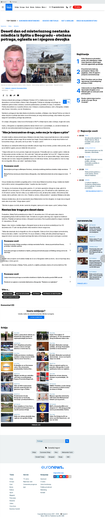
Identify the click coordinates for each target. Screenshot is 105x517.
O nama (43, 481)
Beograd (51, 457)
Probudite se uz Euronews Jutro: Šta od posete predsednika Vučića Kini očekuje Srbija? (23, 367)
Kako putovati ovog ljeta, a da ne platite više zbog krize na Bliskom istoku (96, 276)
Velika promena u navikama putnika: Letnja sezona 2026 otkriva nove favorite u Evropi (24, 357)
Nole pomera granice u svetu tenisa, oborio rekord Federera (92, 173)
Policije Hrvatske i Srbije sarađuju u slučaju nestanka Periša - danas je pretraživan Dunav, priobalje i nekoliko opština (34, 245)
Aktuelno (16, 26)
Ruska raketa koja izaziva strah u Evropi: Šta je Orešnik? (90, 100)
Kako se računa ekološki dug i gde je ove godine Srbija (24, 417)
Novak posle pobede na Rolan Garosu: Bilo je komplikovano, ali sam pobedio (93, 140)
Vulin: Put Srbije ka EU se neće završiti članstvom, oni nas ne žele (60, 418)
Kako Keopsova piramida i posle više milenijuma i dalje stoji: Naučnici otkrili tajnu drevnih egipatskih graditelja (92, 61)
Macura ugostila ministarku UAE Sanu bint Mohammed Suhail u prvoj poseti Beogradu (59, 397)
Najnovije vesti (27, 481)
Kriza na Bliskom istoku (87, 21)
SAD (68, 457)
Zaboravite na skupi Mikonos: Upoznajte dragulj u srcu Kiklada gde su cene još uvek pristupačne (92, 91)
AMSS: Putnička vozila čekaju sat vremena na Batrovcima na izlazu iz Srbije (60, 387)
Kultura (38, 7)
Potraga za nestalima (52, 293)
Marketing (44, 490)
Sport (11, 492)
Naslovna (3, 26)
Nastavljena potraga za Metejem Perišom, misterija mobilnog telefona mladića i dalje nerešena (36, 169)
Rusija (60, 457)
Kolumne (12, 500)
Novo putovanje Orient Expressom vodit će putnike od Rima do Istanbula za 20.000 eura (95, 264)
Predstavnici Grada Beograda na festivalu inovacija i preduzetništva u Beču (24, 397)
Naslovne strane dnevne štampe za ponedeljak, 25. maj (59, 377)
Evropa (22, 7)
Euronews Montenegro (29, 21)
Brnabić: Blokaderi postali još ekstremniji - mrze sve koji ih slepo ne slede (60, 357)
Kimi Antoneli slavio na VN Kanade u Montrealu (94, 151)
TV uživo (26, 479)
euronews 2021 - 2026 (52, 514)
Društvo (52, 363)
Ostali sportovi (90, 148)
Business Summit (15, 509)
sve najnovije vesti (94, 191)
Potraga (36, 293)
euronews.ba (84, 220)
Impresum (43, 479)
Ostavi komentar (36, 317)
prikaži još (36, 425)
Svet (27, 7)
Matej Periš (7, 293)
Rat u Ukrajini (67, 21)
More (44, 7)
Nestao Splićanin (22, 293)
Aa (65, 102)
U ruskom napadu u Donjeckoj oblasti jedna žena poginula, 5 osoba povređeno (93, 185)
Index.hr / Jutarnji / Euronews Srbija (16, 88)
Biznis (32, 7)
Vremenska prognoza (30, 484)
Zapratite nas (59, 473)
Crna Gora (13, 506)
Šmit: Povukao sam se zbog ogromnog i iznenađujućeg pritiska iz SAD (91, 81)
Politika (16, 333)
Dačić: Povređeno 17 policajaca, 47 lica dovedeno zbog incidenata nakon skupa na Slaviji (60, 336)
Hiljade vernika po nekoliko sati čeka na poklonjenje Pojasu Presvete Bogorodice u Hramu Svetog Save (24, 377)
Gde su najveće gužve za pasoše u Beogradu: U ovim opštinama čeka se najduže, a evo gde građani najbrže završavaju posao (60, 367)
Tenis (86, 135)
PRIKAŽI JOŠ (82, 283)
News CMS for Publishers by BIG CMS (52, 516)
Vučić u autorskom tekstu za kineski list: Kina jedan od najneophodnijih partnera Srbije (24, 336)
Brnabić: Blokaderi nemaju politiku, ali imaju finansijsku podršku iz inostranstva (60, 346)
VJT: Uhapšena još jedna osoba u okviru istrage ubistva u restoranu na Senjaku (22, 346)
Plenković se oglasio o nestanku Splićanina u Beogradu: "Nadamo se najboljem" (31, 282)
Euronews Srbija (45, 452)
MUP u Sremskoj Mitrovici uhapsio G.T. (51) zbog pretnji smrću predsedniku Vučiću (60, 408)
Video (11, 503)
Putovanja (92, 258)
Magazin (12, 495)
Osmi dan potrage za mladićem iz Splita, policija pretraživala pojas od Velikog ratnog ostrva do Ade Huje (35, 251)
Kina (56, 452)
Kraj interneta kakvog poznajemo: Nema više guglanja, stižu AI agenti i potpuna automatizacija (90, 72)
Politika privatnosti (46, 487)
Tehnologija (93, 246)
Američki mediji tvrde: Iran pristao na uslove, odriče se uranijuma (95, 230)
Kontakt (43, 492)
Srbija (17, 7)
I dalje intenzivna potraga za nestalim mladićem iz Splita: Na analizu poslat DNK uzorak (33, 277)
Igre (24, 487)
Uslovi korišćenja (46, 484)
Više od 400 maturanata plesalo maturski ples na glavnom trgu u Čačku (22, 387)
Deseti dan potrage (11, 297)
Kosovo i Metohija (50, 21)
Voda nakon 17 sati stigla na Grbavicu (95, 239)
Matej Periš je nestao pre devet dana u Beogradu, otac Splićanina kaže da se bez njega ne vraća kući (36, 174)
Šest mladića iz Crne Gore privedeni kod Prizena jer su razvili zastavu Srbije (24, 408)
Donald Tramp (40, 457)
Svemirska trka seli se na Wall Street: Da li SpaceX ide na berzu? (95, 251)
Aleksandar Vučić (67, 452)
